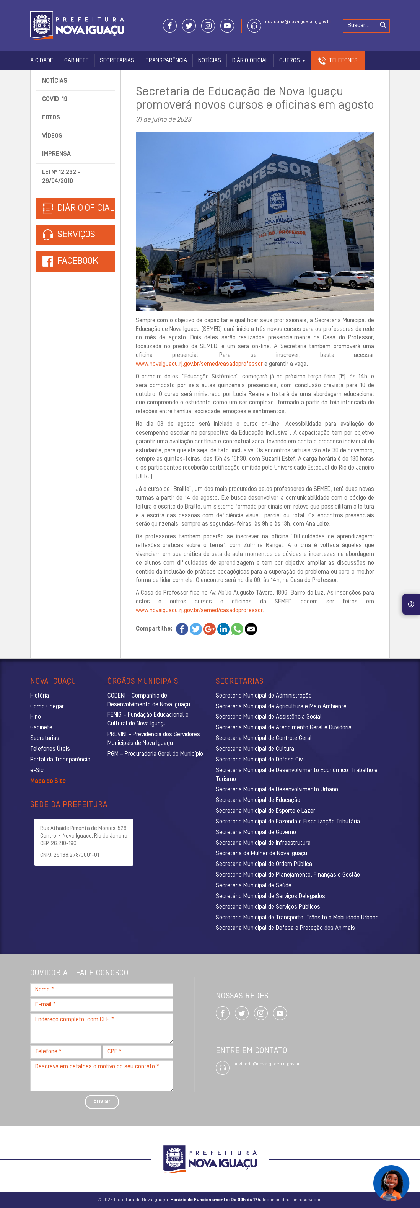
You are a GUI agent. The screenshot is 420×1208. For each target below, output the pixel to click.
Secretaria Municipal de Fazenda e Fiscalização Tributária (288, 822)
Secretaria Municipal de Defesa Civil (260, 760)
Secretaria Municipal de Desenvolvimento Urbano (277, 790)
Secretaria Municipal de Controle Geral (264, 738)
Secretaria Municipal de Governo (256, 833)
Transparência (166, 61)
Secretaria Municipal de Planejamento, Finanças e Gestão (288, 875)
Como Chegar (47, 707)
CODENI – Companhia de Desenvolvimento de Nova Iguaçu (148, 700)
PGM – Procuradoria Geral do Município (155, 754)
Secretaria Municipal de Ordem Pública (264, 864)
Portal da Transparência (60, 760)
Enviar (102, 1102)
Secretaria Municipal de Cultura (255, 749)
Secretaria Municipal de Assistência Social (269, 717)
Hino (35, 717)
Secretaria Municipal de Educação (258, 800)
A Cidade (41, 61)
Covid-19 (54, 99)
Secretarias (117, 61)
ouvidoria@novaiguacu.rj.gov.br (298, 22)
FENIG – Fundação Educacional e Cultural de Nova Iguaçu (148, 719)
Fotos (51, 118)
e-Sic (37, 771)
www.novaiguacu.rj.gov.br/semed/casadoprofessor (199, 364)
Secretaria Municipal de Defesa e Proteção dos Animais (285, 928)
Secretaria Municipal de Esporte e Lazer (265, 811)
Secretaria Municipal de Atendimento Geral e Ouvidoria (284, 728)
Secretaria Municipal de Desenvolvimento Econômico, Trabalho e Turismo (297, 775)
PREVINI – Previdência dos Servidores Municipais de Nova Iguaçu (153, 739)
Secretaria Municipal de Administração (264, 696)
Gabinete (76, 61)
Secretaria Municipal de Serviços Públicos (268, 907)
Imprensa (56, 154)
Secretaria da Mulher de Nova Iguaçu (261, 854)
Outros (292, 61)
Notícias (209, 61)
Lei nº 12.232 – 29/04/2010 (61, 177)
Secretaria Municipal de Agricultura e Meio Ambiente (281, 707)
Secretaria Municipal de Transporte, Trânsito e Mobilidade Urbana (297, 918)
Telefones (343, 61)
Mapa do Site (48, 781)
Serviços (68, 235)
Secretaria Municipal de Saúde (253, 886)
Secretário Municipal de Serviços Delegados (270, 896)
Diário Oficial (250, 61)
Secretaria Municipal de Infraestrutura (263, 843)
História (39, 696)
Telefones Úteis (50, 749)
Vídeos (52, 136)
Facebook (77, 261)
